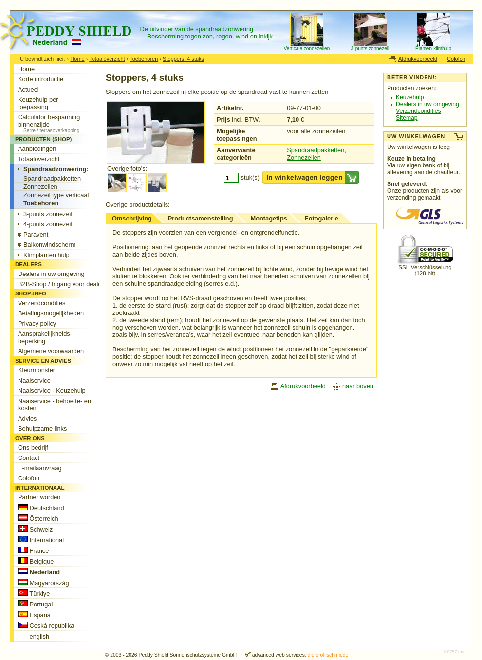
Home (77, 59)
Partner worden (39, 497)
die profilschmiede (328, 655)
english (33, 636)
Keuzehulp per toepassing (38, 103)
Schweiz (35, 529)
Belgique (36, 561)
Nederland (39, 572)
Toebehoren (144, 59)
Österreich (38, 518)
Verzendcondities (418, 111)
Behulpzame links (42, 428)
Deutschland (41, 508)
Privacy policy (37, 323)
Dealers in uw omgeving (427, 104)
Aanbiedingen (37, 148)
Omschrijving (132, 218)
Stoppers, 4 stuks (183, 59)
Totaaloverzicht (107, 59)
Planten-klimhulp (433, 48)
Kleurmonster (36, 370)
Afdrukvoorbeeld (417, 59)
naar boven (357, 386)
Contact (28, 457)
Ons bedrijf (33, 447)
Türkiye (34, 593)
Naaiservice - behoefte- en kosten (54, 404)
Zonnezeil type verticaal (56, 195)
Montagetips (268, 218)
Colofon (456, 59)
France (33, 550)
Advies (27, 418)
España (34, 615)
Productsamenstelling (200, 218)
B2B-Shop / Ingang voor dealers (62, 284)
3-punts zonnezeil (370, 48)
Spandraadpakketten (315, 150)
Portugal (35, 604)
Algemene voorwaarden (51, 351)
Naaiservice (34, 380)
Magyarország (43, 583)
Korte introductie (40, 79)
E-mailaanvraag (40, 468)
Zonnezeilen (304, 157)
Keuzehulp (410, 97)
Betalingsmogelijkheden (51, 313)
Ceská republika (46, 625)
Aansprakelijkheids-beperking (45, 337)
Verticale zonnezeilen (307, 48)
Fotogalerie (321, 218)
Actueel (28, 89)
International (41, 540)
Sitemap (407, 117)
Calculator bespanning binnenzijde (62, 123)
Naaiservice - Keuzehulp (52, 390)
